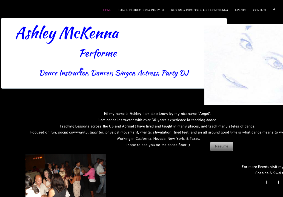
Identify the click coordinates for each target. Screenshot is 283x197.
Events (240, 10)
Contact (259, 10)
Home (107, 10)
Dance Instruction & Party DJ (141, 10)
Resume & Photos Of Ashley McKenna (199, 10)
